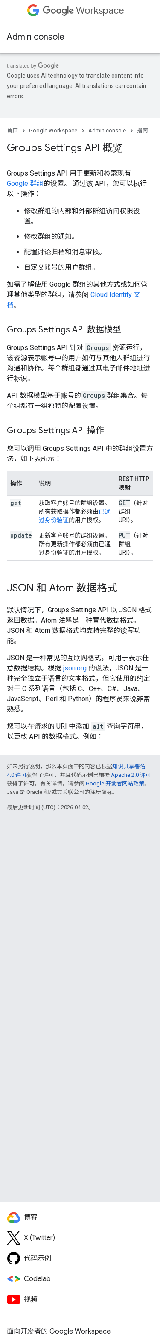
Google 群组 (25, 183)
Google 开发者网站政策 (115, 783)
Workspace (83, 10)
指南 (142, 130)
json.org (75, 668)
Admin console (35, 37)
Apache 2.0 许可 (131, 775)
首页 (12, 130)
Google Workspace (53, 130)
